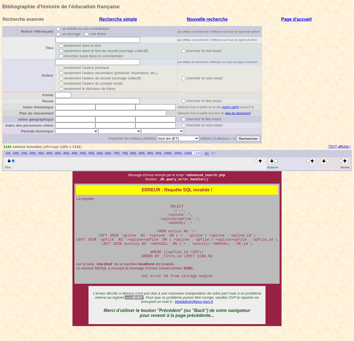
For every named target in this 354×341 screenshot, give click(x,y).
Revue (47, 101)
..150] (23, 153)
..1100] (187, 153)
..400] (65, 153)
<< (207, 153)
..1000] (166, 153)
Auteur (47, 75)
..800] (132, 153)
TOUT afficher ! (339, 147)
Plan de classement (36, 113)
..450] (73, 153)
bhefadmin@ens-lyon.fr (194, 314)
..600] (99, 153)
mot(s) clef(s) (230, 107)
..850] (141, 153)
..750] (124, 153)
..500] (82, 153)
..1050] (177, 153)
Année (47, 95)
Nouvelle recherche (207, 19)
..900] (149, 153)
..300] (48, 153)
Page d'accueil (296, 19)
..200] (31, 153)
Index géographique (35, 119)
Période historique (37, 131)
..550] (90, 153)
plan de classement (238, 113)
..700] (115, 153)
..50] (7, 153)
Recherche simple (118, 19)
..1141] (197, 153)
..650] (107, 153)
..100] (15, 153)
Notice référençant (37, 31)
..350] (57, 153)
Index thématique (38, 107)
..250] (40, 153)
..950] (158, 153)
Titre (49, 48)
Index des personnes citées (29, 125)
